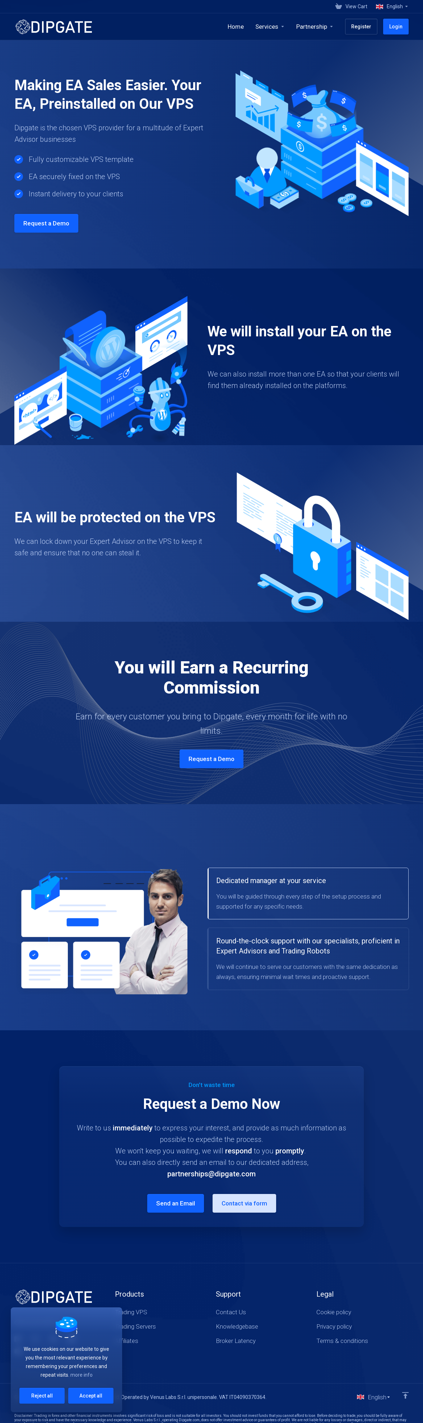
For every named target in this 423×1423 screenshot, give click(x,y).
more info (81, 1375)
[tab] (308, 893)
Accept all (90, 1396)
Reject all (42, 1396)
